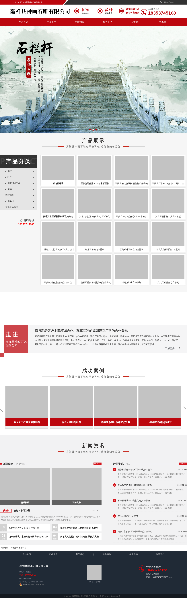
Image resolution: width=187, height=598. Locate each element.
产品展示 (51, 22)
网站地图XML (167, 2)
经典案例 (107, 22)
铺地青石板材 (11, 207)
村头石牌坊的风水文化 (128, 516)
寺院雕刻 (9, 195)
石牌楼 (8, 171)
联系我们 (163, 22)
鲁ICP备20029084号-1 (113, 596)
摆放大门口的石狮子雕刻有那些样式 (135, 531)
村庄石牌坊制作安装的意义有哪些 (134, 500)
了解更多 (170, 348)
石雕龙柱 (22, 548)
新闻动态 (79, 22)
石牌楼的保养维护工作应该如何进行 (135, 469)
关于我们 (135, 22)
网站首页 (23, 22)
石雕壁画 (14, 548)
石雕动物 (9, 201)
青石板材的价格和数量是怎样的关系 (135, 485)
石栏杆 (8, 177)
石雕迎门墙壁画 (12, 183)
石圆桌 (8, 189)
